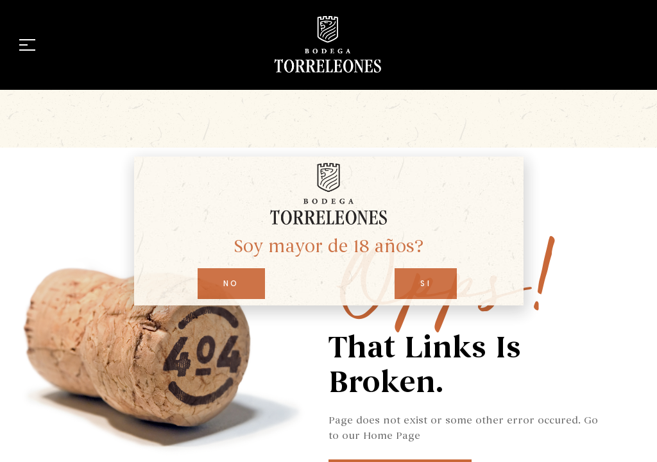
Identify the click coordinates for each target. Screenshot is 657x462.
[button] (231, 283)
